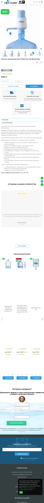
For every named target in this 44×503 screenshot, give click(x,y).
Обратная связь (22, 477)
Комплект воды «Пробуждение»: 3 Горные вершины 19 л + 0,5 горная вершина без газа (22, 309)
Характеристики (7, 122)
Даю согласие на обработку (30, 459)
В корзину (34, 86)
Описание (5, 119)
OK (21, 492)
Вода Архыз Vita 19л (36, 308)
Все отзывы (22, 246)
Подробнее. (22, 431)
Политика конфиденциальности (22, 474)
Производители (22, 502)
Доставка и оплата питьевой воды (22, 472)
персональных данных (29, 460)
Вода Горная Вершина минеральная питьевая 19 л (8, 308)
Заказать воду (16, 423)
